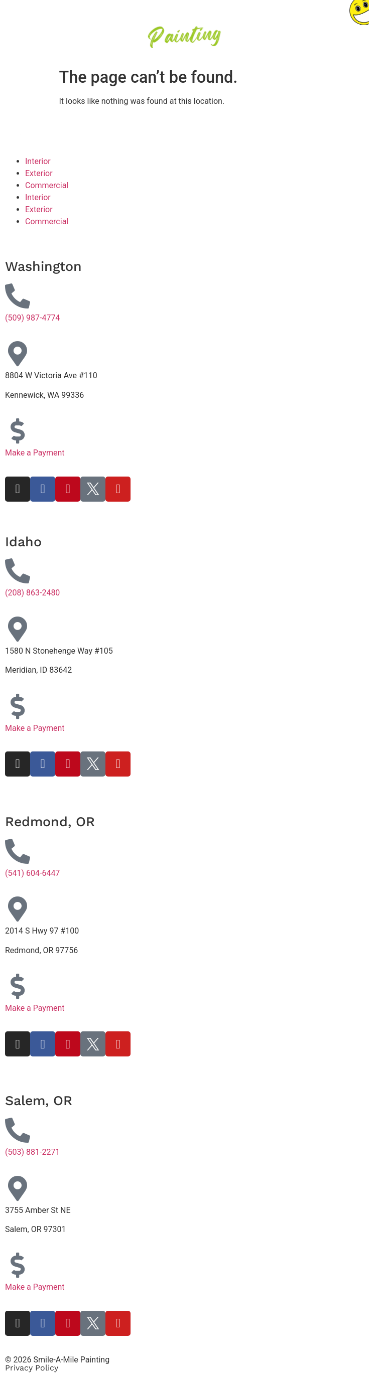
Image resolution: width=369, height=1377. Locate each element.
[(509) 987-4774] (17, 296)
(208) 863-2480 (32, 592)
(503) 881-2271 (32, 1152)
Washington (43, 266)
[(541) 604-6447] (17, 851)
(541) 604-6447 (32, 873)
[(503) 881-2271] (17, 1130)
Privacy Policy (31, 1367)
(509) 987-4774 (32, 318)
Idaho (23, 542)
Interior (38, 161)
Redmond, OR (50, 822)
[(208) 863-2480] (17, 570)
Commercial (46, 185)
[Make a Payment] (17, 430)
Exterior (39, 173)
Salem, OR (38, 1101)
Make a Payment (35, 452)
